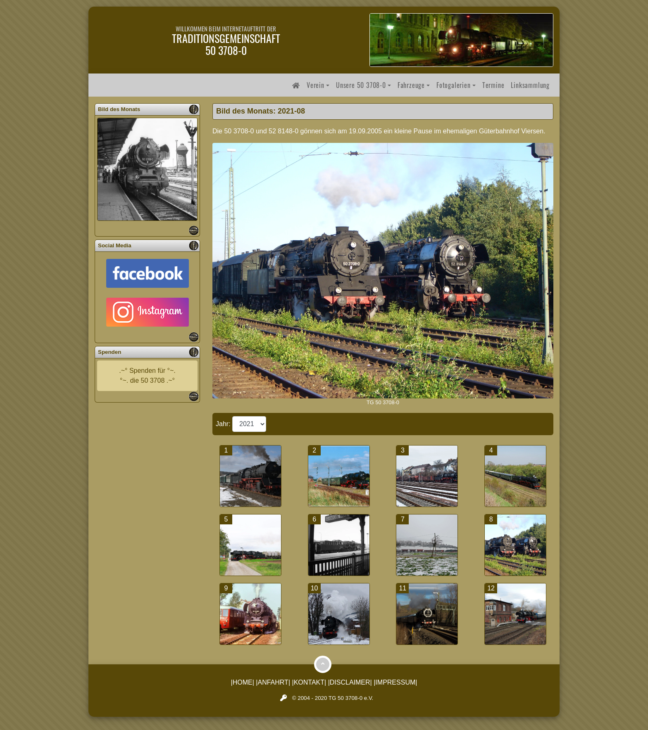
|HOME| (242, 682)
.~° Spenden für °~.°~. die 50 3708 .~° (147, 375)
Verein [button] (315, 85)
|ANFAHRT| (273, 682)
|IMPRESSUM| (395, 682)
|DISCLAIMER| (350, 682)
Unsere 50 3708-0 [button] (361, 85)
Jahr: (224, 423)
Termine (493, 85)
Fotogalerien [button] (453, 85)
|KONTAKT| (309, 682)
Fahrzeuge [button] (411, 85)
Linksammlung (530, 85)
